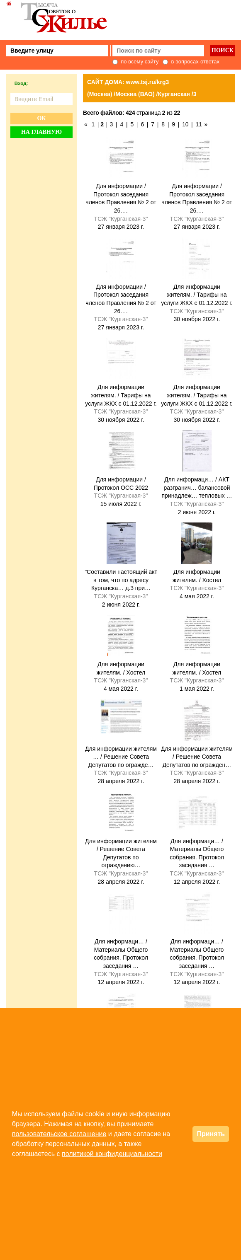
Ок (41, 118)
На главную (41, 132)
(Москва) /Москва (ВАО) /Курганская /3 (141, 94)
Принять (211, 1133)
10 (185, 124)
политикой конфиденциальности (112, 1153)
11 (199, 124)
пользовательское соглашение (59, 1133)
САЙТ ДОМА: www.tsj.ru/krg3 (128, 82)
